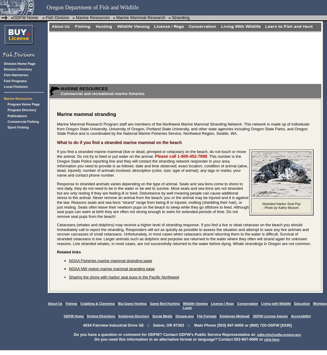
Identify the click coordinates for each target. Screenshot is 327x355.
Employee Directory (133, 316)
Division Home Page (20, 63)
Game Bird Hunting (165, 303)
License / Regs (222, 303)
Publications (17, 116)
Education (302, 303)
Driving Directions (101, 316)
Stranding (181, 17)
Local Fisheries (16, 86)
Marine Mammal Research (140, 17)
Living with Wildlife (276, 303)
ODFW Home (25, 17)
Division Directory (18, 69)
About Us (55, 303)
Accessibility (301, 316)
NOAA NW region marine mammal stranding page (112, 269)
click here (271, 339)
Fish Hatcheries (16, 75)
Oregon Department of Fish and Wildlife (93, 7)
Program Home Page (23, 104)
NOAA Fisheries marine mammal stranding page (110, 260)
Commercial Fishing (23, 121)
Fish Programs (15, 81)
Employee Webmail (234, 316)
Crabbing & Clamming (97, 303)
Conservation (247, 303)
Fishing (71, 303)
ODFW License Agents (270, 316)
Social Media (162, 316)
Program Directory (21, 110)
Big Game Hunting (132, 303)
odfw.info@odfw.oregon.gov (279, 334)
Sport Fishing (18, 127)
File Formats (206, 316)
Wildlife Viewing (195, 303)
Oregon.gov (184, 316)
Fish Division (57, 17)
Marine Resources (92, 17)
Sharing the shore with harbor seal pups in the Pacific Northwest (124, 277)
